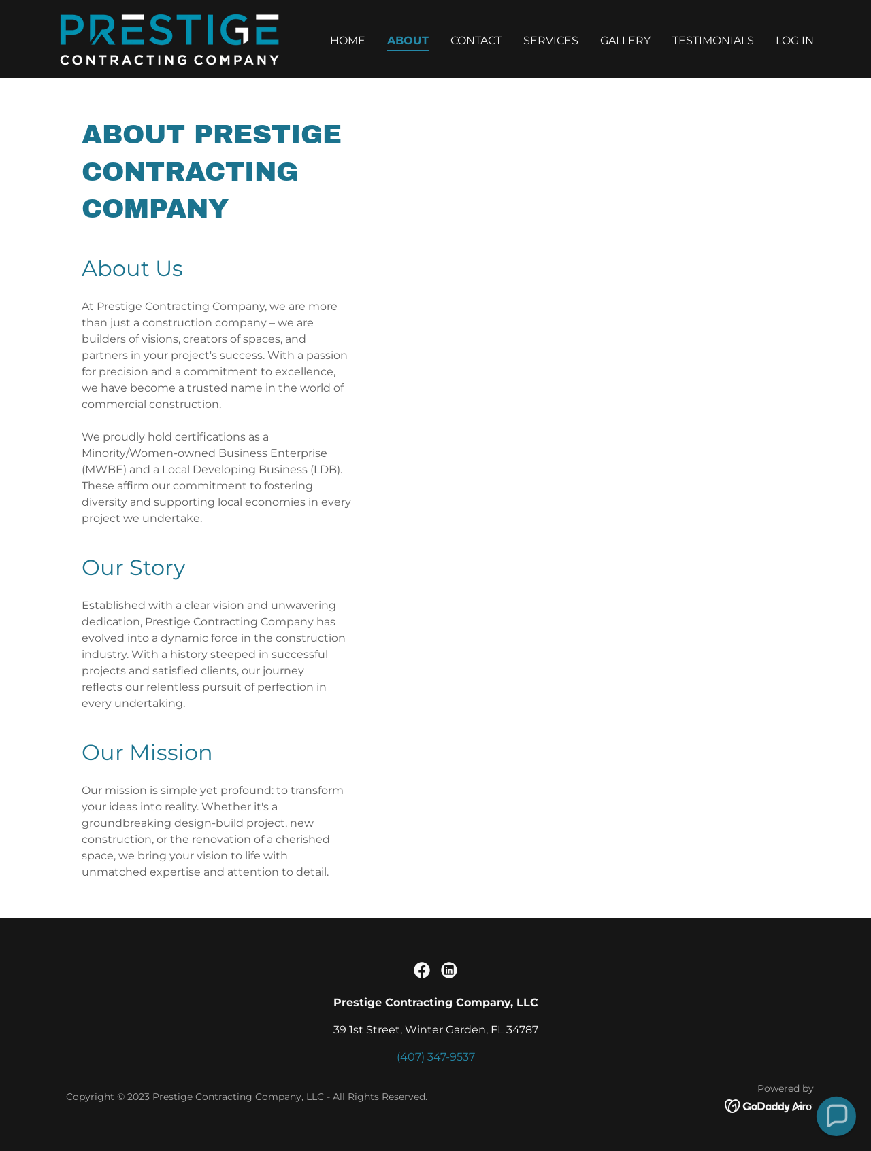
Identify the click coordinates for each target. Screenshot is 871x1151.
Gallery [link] (625, 40)
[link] (168, 38)
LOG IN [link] (795, 40)
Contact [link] (476, 40)
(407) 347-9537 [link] (436, 1056)
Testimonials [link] (713, 40)
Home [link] (347, 40)
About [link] (408, 40)
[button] (836, 1116)
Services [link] (550, 40)
